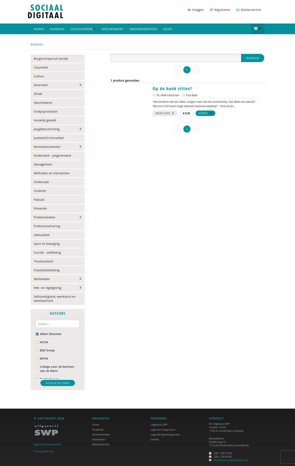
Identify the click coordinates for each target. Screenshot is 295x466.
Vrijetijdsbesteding (47, 270)
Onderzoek (41, 182)
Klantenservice (248, 10)
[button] (257, 29)
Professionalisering (47, 226)
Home (39, 29)
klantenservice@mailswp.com (231, 460)
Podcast (39, 200)
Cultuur (39, 76)
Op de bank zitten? (172, 88)
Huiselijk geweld (45, 120)
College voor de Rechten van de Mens (55, 369)
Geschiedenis (43, 103)
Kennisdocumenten (47, 147)
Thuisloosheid (43, 261)
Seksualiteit (42, 235)
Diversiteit (41, 85)
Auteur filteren (58, 383)
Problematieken (44, 217)
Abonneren (98, 439)
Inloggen (196, 10)
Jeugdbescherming (47, 129)
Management (43, 164)
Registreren (220, 10)
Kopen (205, 113)
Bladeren (37, 44)
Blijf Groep (45, 350)
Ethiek (38, 94)
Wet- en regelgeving (47, 288)
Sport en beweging (47, 244)
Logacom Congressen (163, 429)
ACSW (42, 342)
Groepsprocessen (46, 111)
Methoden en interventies (51, 173)
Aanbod (57, 29)
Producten (98, 429)
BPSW (42, 358)
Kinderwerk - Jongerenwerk (52, 155)
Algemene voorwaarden (47, 444)
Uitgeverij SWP (159, 424)
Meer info (165, 113)
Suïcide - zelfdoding (47, 252)
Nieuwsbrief (113, 29)
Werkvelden (42, 279)
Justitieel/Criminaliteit (49, 138)
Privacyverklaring (43, 451)
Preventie (40, 208)
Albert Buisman (48, 334)
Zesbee (155, 439)
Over (167, 29)
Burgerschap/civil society (51, 58)
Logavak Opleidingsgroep (165, 434)
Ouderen (40, 191)
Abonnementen (143, 29)
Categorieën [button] (83, 29)
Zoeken (252, 58)
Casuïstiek (41, 67)
